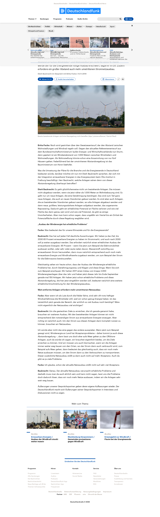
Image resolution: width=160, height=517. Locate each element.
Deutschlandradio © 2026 (80, 502)
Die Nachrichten (34, 479)
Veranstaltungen (99, 479)
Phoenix (77, 494)
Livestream (55, 473)
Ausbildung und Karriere (123, 479)
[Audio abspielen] (45, 79)
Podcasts (69, 19)
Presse (116, 476)
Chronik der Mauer (95, 494)
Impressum (107, 492)
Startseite (30, 26)
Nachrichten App (57, 484)
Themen (31, 19)
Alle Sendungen (34, 476)
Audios (53, 476)
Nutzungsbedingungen (92, 492)
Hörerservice (77, 473)
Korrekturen (118, 484)
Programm (57, 19)
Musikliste (97, 481)
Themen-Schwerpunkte (36, 487)
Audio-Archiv (82, 19)
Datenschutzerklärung (72, 492)
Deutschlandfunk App (59, 481)
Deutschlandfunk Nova (97, 3)
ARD (65, 494)
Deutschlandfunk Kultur (78, 3)
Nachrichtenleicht (34, 481)
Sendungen (44, 19)
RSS (94, 484)
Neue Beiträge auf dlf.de (37, 484)
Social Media (77, 476)
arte (84, 494)
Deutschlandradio (60, 3)
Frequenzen (55, 487)
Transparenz (118, 481)
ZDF (70, 494)
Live (128, 19)
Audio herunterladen (66, 79)
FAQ (94, 473)
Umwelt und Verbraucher (45, 26)
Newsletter (97, 476)
